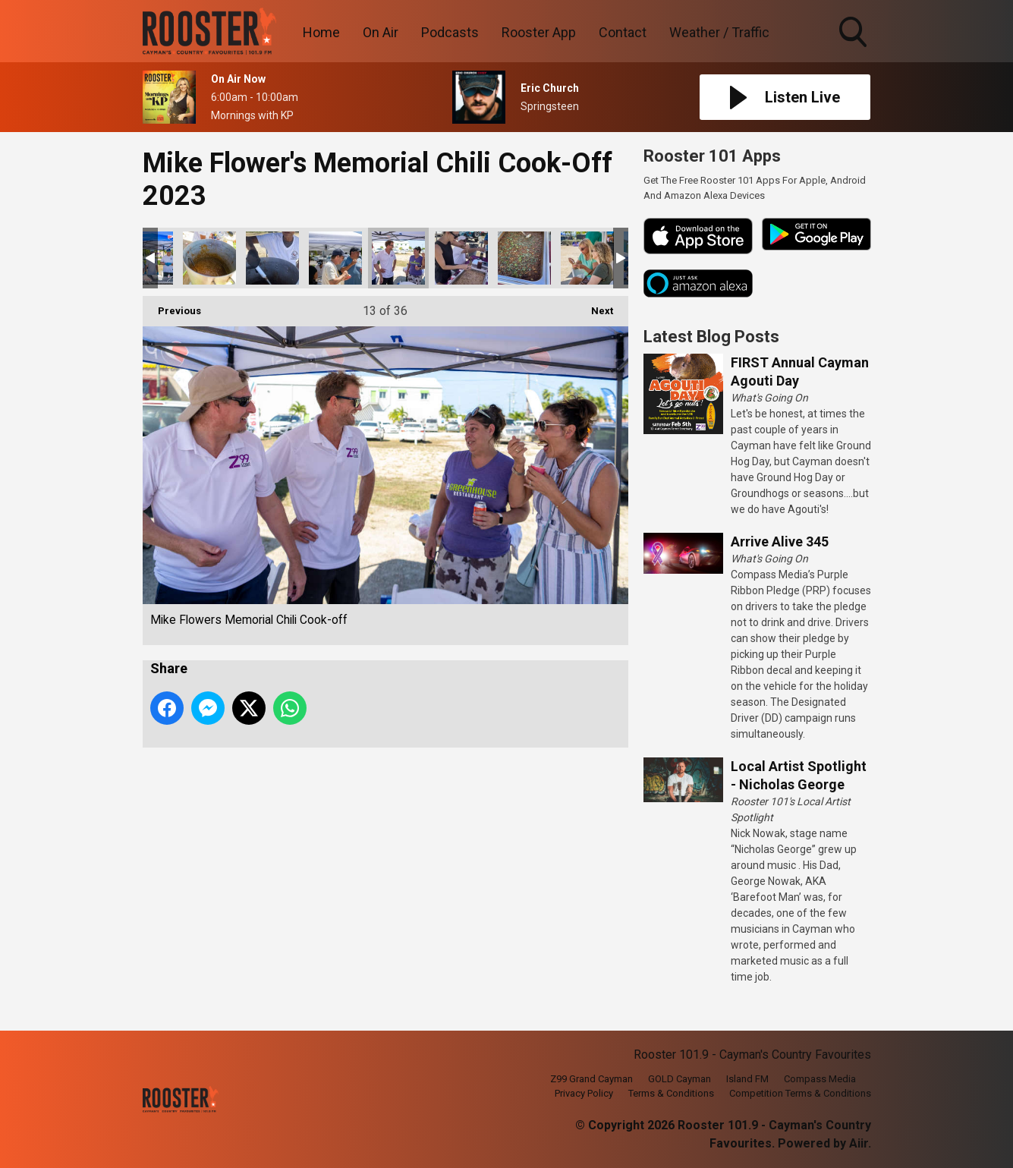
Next (594, 306)
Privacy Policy (584, 1093)
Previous (172, 306)
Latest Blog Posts (711, 336)
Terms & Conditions (671, 1093)
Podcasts (450, 32)
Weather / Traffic (719, 32)
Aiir (858, 1143)
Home (321, 32)
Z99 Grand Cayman (591, 1079)
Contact (622, 32)
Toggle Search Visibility (854, 33)
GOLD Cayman (679, 1079)
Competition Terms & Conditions (800, 1093)
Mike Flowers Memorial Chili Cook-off (209, 258)
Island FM (747, 1079)
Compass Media (820, 1079)
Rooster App (539, 32)
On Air (380, 32)
